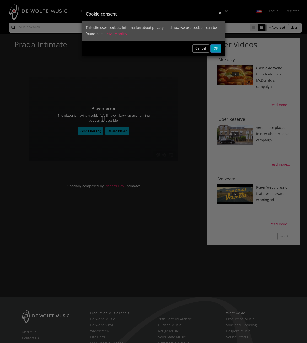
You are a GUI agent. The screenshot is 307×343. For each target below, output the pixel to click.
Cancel (200, 48)
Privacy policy (116, 34)
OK (216, 48)
